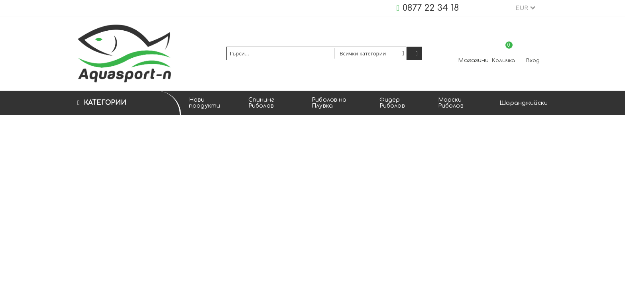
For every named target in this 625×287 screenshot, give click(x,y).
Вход (533, 60)
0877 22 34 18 (431, 8)
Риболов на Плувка (329, 103)
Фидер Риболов (392, 103)
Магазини (473, 60)
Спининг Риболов (261, 103)
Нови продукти (204, 103)
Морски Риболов (451, 103)
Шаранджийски (523, 103)
